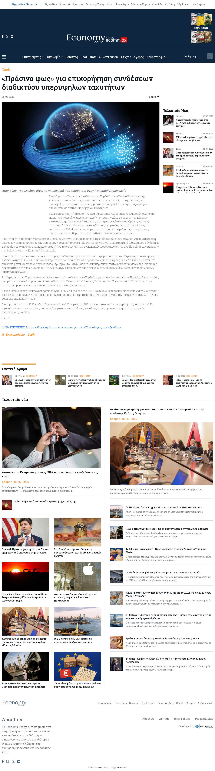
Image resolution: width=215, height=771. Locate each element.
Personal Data (204, 718)
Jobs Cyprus (198, 4)
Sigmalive (50, 4)
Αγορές (138, 56)
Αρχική (164, 718)
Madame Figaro (140, 4)
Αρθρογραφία (155, 56)
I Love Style (122, 4)
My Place (183, 4)
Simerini (64, 4)
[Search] (194, 56)
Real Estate (88, 56)
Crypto (126, 56)
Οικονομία (53, 56)
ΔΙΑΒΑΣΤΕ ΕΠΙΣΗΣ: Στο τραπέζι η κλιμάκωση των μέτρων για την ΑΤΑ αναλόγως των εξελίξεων (62, 327)
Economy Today (95, 4)
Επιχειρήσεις (31, 56)
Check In (157, 4)
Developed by (196, 726)
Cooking (170, 4)
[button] (4, 57)
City (109, 4)
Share (154, 97)
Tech (6, 69)
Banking (71, 56)
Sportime (77, 4)
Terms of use (181, 718)
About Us (148, 718)
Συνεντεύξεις (109, 56)
